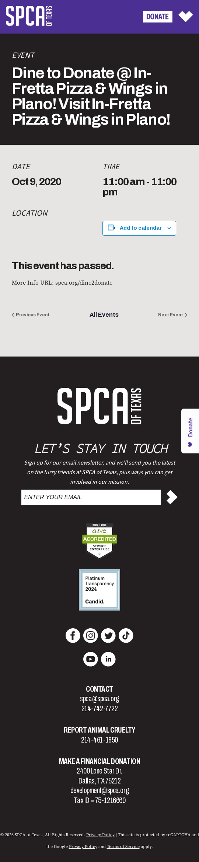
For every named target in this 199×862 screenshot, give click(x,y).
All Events (104, 315)
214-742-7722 (99, 708)
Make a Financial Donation (99, 761)
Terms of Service (123, 846)
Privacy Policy (100, 835)
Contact (99, 689)
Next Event (170, 314)
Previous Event (33, 314)
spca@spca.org (99, 698)
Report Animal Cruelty (99, 730)
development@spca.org (99, 790)
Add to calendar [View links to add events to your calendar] (141, 228)
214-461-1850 (99, 740)
